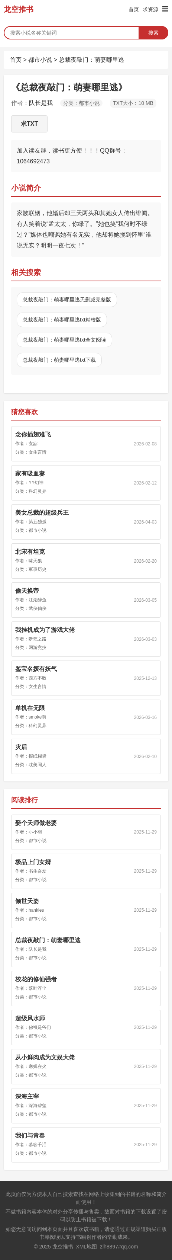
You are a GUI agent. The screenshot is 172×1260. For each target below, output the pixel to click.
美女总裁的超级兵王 (42, 512)
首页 (134, 9)
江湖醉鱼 (37, 599)
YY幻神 (36, 482)
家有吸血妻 (30, 473)
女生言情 (37, 452)
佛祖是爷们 (40, 1027)
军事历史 (37, 569)
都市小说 (40, 60)
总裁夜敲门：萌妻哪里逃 (91, 60)
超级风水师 (30, 1018)
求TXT (29, 124)
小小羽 (35, 832)
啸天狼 (35, 560)
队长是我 (41, 103)
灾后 (21, 747)
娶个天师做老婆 (36, 823)
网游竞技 (37, 647)
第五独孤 (37, 521)
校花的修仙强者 (36, 979)
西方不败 (37, 678)
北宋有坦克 (30, 552)
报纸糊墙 (37, 756)
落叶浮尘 (37, 988)
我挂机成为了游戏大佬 (45, 630)
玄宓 (33, 443)
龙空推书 (18, 9)
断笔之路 (37, 639)
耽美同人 (37, 764)
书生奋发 (37, 871)
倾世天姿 (27, 901)
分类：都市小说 (81, 103)
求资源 (150, 9)
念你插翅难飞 (33, 434)
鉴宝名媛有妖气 (36, 669)
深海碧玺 (37, 1105)
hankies (36, 910)
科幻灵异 (37, 491)
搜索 (153, 33)
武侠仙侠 (37, 608)
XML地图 (86, 1247)
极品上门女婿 (33, 862)
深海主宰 (27, 1096)
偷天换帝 (27, 591)
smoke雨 (37, 717)
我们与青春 (30, 1135)
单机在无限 (30, 708)
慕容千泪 (37, 1144)
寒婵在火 (37, 1066)
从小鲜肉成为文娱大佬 (45, 1057)
